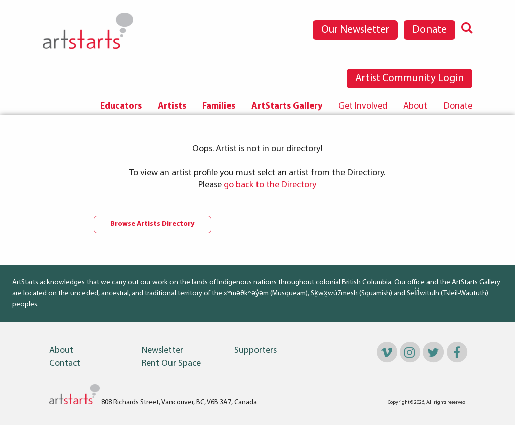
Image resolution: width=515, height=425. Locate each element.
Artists (172, 106)
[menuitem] (121, 106)
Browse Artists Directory (152, 224)
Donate (429, 30)
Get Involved (362, 106)
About (415, 106)
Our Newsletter (355, 30)
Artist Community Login (409, 78)
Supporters (255, 350)
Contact (64, 363)
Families (218, 106)
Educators (121, 106)
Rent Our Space (171, 363)
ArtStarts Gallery (286, 106)
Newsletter (162, 350)
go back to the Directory (270, 185)
